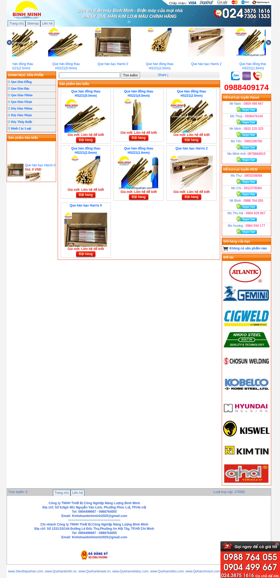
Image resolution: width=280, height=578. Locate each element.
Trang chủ (16, 23)
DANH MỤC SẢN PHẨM (26, 75)
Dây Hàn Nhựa (21, 115)
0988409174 (246, 87)
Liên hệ (47, 23)
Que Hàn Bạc (20, 88)
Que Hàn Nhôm (22, 95)
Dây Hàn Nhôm (21, 108)
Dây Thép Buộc (21, 122)
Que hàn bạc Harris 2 (192, 148)
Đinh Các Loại (21, 128)
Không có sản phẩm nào (248, 248)
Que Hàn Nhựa (21, 102)
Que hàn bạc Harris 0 (86, 205)
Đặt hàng (86, 140)
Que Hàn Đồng (21, 82)
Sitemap (33, 23)
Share (162, 75)
